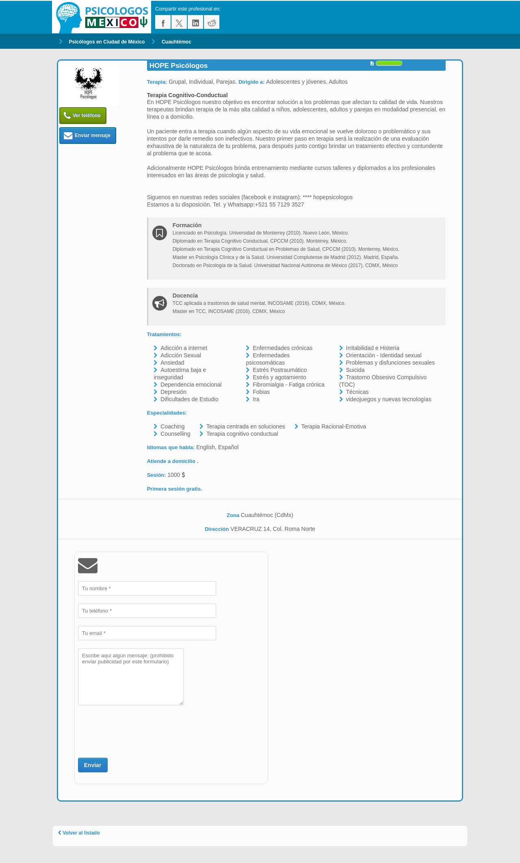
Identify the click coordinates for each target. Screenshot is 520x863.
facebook (163, 22)
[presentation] (140, 730)
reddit (211, 22)
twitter (179, 22)
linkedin (195, 22)
